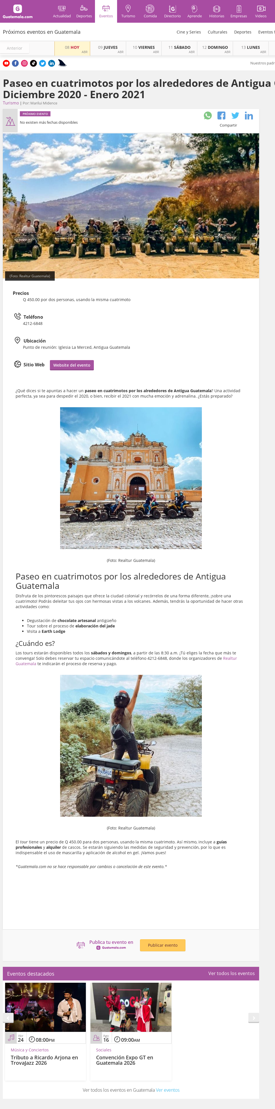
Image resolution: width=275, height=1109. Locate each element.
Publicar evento (162, 945)
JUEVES (108, 47)
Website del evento (71, 365)
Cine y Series (189, 32)
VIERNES (144, 47)
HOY (72, 47)
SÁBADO (179, 47)
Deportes (242, 32)
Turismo (11, 103)
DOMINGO (215, 47)
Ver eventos (167, 1090)
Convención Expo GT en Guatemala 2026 (124, 1060)
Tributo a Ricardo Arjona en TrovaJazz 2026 (44, 1060)
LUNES (250, 47)
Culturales (217, 32)
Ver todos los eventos (231, 973)
